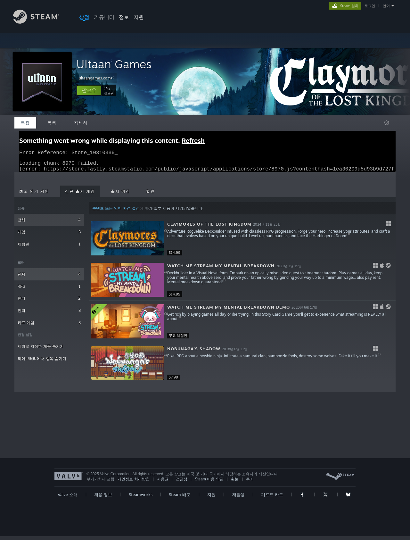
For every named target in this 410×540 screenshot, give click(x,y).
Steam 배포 (180, 498)
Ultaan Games (114, 64)
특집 (25, 122)
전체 (49, 223)
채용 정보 (103, 498)
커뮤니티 (104, 17)
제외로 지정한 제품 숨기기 (41, 350)
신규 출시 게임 (80, 195)
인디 (49, 302)
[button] (89, 90)
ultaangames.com (97, 77)
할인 (150, 195)
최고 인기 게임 (34, 195)
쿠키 (250, 483)
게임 (49, 235)
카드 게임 (49, 326)
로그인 (370, 6)
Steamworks (140, 498)
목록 (51, 122)
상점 (84, 17)
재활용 (238, 498)
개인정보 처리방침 (133, 483)
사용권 (162, 483)
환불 (235, 483)
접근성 (181, 483)
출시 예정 (120, 195)
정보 (124, 17)
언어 (386, 6)
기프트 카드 (272, 498)
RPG (49, 290)
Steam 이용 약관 (209, 483)
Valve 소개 (68, 498)
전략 (49, 314)
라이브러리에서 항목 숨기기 (42, 362)
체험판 (49, 248)
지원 (139, 17)
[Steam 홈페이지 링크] (41, 22)
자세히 (80, 122)
